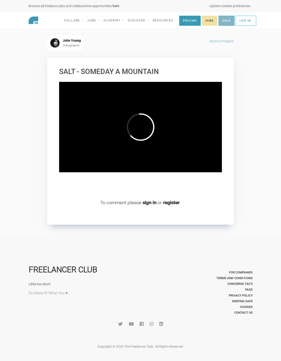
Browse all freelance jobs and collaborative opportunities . (74, 6)
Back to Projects (222, 41)
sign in (149, 202)
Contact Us (243, 312)
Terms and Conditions (234, 278)
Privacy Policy (241, 295)
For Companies (241, 272)
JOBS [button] (93, 20)
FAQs (249, 289)
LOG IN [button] (245, 20)
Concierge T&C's (240, 284)
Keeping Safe (242, 301)
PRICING (190, 20)
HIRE (210, 20)
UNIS (226, 20)
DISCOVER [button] (138, 20)
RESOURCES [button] (165, 20)
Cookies (246, 307)
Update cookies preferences (229, 6)
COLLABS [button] (74, 20)
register (171, 202)
